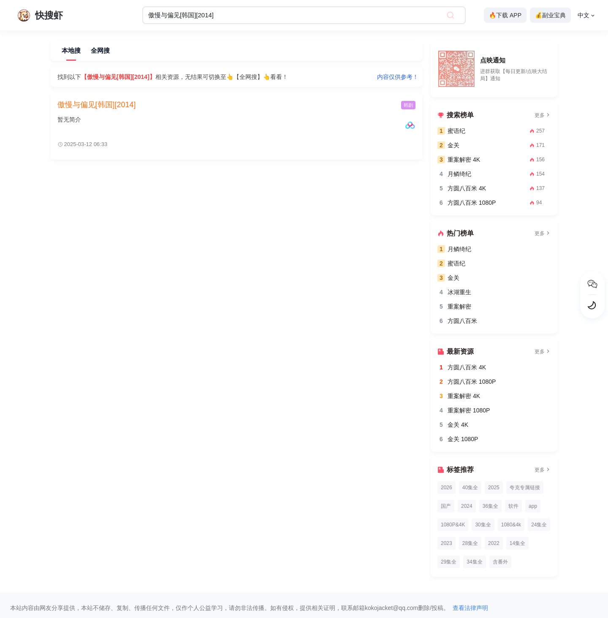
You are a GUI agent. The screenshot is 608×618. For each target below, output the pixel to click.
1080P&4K (453, 525)
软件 (513, 506)
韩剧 (408, 105)
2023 (446, 543)
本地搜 (71, 50)
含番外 (500, 562)
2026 (446, 488)
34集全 (474, 562)
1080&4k (511, 525)
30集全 (483, 525)
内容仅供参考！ (397, 76)
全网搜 (100, 50)
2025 (493, 488)
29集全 (448, 562)
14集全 (517, 543)
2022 (493, 543)
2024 (466, 506)
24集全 (539, 525)
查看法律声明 (470, 607)
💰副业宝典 (550, 15)
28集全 (470, 543)
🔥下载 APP (505, 15)
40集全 (470, 488)
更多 (543, 115)
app (533, 506)
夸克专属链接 (525, 488)
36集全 (490, 506)
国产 (446, 506)
